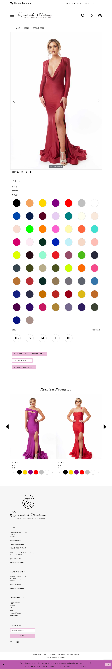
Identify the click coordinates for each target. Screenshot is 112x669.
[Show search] (83, 15)
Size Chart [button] (96, 330)
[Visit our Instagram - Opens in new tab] (17, 641)
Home (17, 28)
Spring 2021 (38, 28)
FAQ (12, 610)
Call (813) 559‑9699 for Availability (29, 354)
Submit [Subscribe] (22, 636)
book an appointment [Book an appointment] (80, 3)
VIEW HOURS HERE (17, 544)
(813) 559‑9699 (15, 540)
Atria (26, 28)
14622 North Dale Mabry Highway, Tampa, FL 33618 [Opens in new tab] (22, 554)
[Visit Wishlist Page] (91, 15)
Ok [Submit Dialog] (108, 664)
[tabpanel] (56, 100)
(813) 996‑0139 (15, 585)
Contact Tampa (15, 613)
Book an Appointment (24, 367)
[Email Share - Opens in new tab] (30, 172)
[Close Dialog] (3, 665)
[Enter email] (22, 630)
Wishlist (13, 605)
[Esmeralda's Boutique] (35, 15)
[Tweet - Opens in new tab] (22, 172)
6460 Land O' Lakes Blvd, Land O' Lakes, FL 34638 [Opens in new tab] (19, 579)
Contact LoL (14, 615)
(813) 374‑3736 (15, 559)
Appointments (15, 603)
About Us (13, 608)
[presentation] (33, 426)
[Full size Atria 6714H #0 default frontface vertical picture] (56, 100)
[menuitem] (32, 3)
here (85, 666)
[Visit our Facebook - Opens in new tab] (11, 642)
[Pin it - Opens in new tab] (26, 172)
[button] (12, 15)
